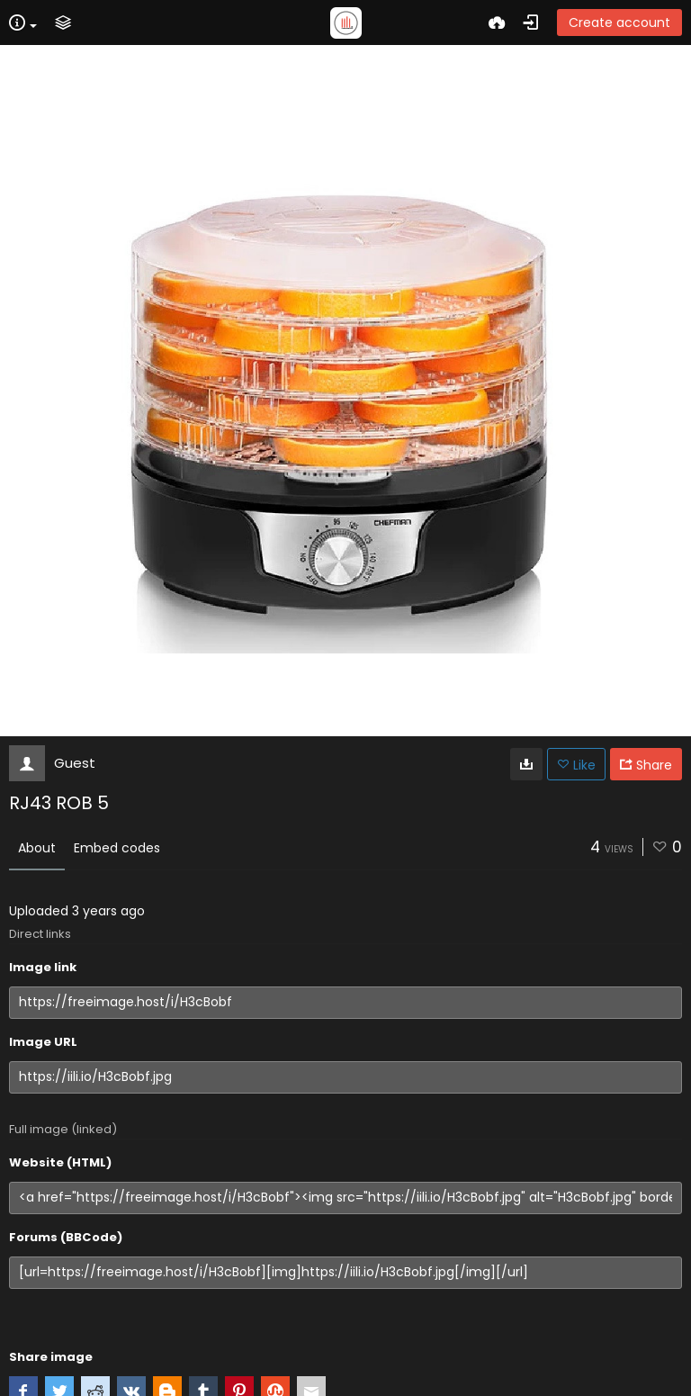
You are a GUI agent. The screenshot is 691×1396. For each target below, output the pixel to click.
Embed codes (117, 848)
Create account (619, 23)
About (37, 848)
